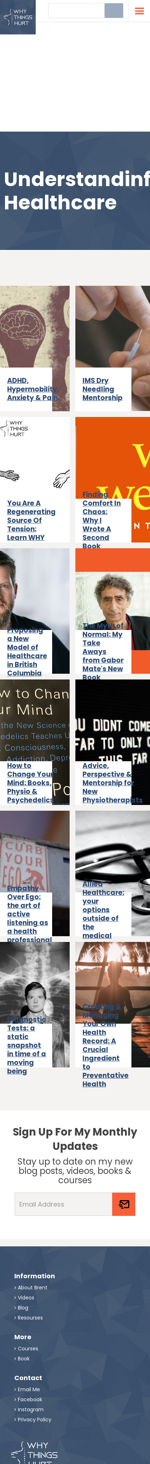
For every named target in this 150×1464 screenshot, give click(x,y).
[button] (139, 11)
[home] (18, 17)
